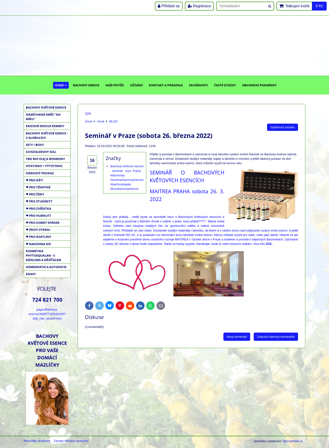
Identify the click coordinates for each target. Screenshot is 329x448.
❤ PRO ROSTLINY (38, 237)
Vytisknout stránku (282, 127)
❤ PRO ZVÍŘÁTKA (38, 208)
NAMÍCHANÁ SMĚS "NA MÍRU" (43, 116)
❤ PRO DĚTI (34, 180)
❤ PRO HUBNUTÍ (38, 215)
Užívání (136, 85)
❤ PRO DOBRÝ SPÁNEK (43, 222)
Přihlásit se (169, 6)
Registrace (199, 6)
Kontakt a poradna (166, 85)
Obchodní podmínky (259, 85)
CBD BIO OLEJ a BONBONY (45, 159)
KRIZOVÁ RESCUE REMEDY (45, 126)
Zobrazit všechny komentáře (276, 336)
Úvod (61, 85)
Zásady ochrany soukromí (71, 441)
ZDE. (269, 244)
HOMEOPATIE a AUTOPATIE (46, 267)
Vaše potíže (114, 85)
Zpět (88, 113)
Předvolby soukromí (37, 441)
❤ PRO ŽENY (35, 194)
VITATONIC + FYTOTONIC (44, 166)
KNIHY (31, 274)
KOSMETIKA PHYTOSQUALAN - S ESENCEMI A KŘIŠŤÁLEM (43, 255)
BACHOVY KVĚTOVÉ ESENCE (46, 107)
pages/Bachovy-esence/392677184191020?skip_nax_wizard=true (47, 314)
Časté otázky (225, 85)
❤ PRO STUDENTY (39, 201)
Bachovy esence (86, 85)
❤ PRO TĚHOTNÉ (38, 187)
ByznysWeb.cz (293, 441)
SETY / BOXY (35, 145)
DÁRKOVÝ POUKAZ (40, 173)
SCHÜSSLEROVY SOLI (41, 152)
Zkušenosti (198, 85)
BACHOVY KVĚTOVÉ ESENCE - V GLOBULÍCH (47, 135)
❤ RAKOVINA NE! (38, 244)
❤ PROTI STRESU (38, 230)
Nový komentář (237, 336)
